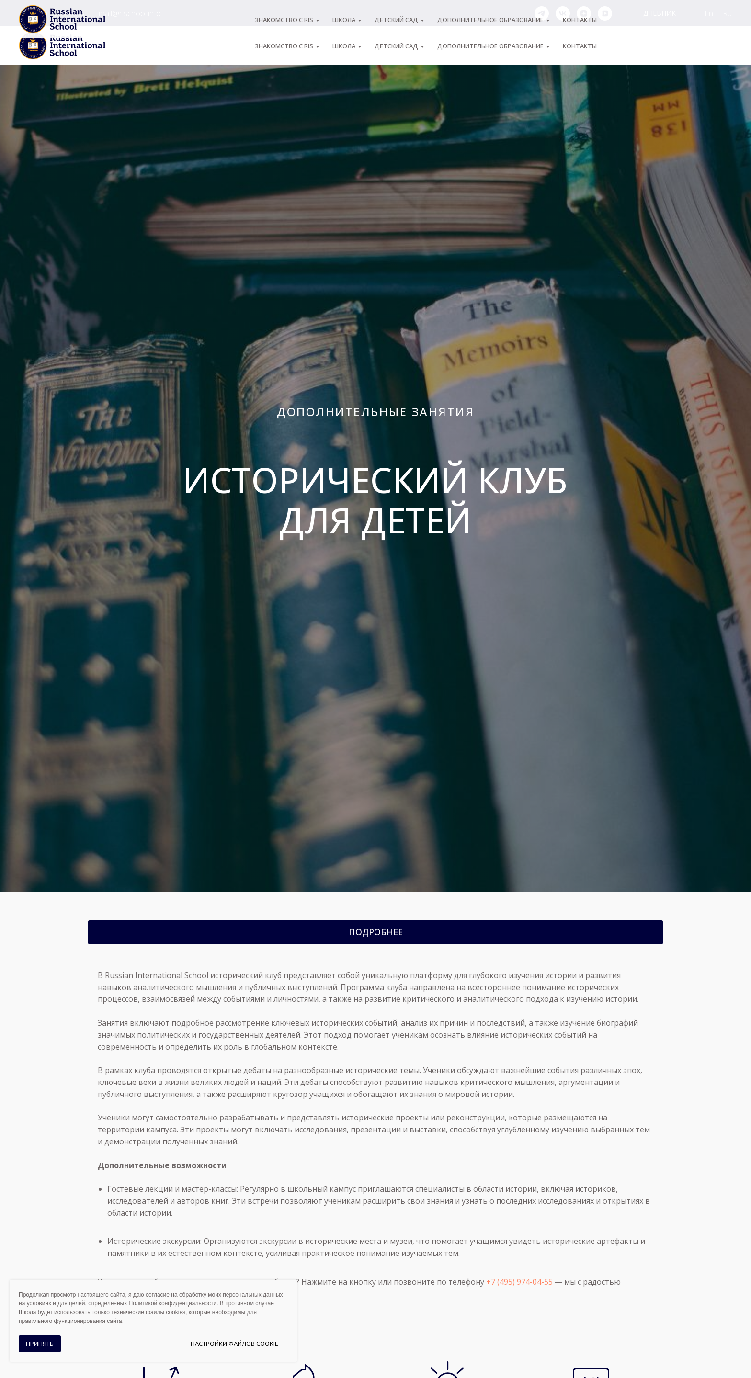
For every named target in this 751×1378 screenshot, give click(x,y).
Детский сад (396, 46)
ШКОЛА (343, 46)
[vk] (563, 13)
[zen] (584, 13)
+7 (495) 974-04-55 (51, 13)
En (709, 13)
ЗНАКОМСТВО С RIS (284, 46)
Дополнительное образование (490, 46)
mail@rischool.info (130, 13)
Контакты (580, 46)
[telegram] (542, 13)
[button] (375, 932)
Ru (727, 13)
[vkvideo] (605, 13)
